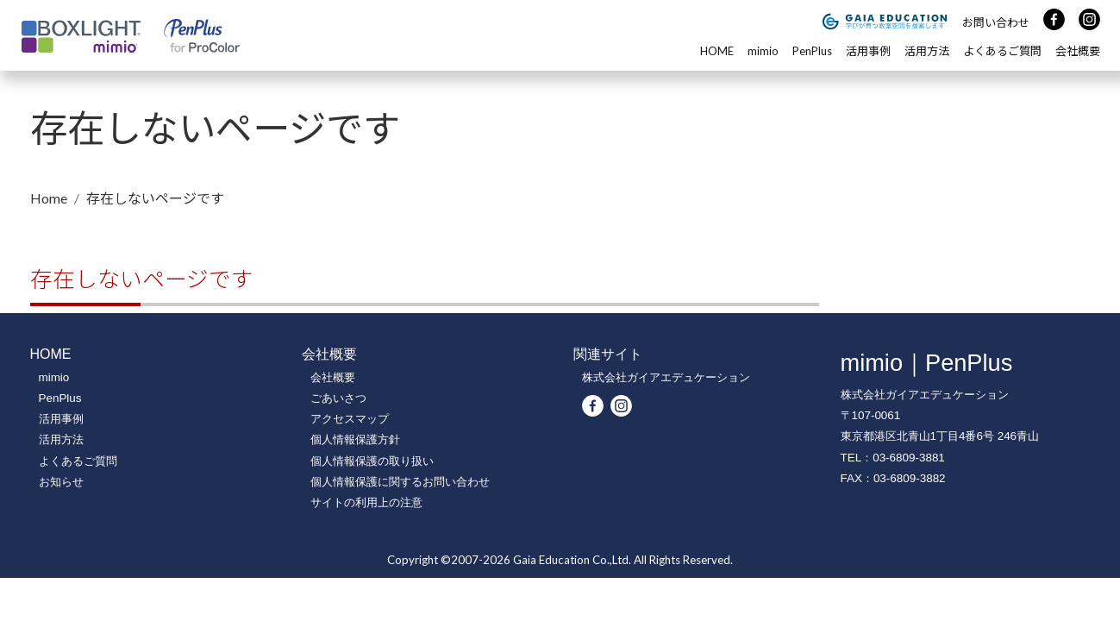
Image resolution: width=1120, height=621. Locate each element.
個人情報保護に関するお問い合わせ (400, 481)
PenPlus (812, 51)
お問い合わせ (995, 22)
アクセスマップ (349, 418)
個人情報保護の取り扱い (372, 461)
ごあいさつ (338, 398)
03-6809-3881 (909, 457)
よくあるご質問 (1002, 51)
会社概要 (1077, 51)
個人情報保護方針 (355, 439)
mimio (763, 51)
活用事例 (868, 51)
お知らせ (61, 481)
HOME (717, 51)
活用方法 (926, 51)
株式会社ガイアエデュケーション (666, 377)
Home (48, 198)
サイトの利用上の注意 (366, 502)
